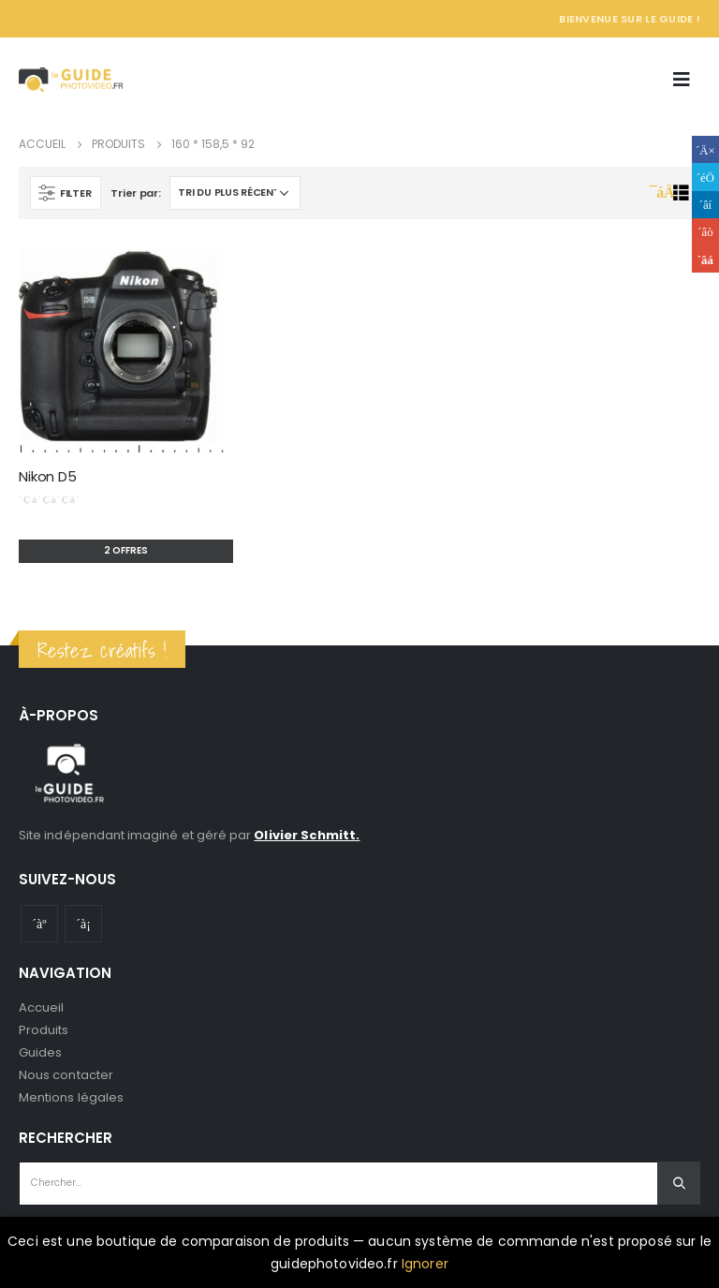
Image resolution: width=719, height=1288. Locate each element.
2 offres (126, 550)
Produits (44, 1030)
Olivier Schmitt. (307, 835)
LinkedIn (705, 204)
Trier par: (135, 192)
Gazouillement (705, 176)
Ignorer (425, 1263)
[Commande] (235, 193)
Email (705, 259)
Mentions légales (71, 1097)
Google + (705, 231)
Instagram (83, 923)
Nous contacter (66, 1075)
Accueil (41, 1007)
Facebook (705, 149)
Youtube (39, 923)
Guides (40, 1052)
